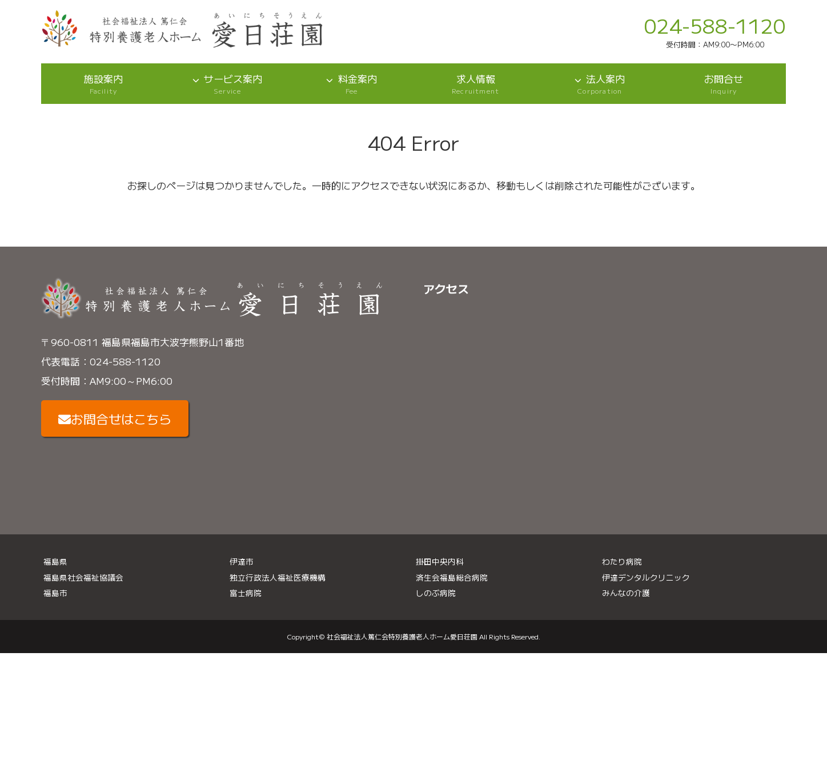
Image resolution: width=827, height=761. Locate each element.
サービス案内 (228, 83)
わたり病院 (622, 561)
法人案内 (599, 83)
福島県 (55, 561)
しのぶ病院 (436, 592)
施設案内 (103, 83)
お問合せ (723, 83)
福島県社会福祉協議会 (83, 577)
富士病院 (246, 592)
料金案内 (352, 83)
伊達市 (242, 561)
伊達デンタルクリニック (646, 577)
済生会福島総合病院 (452, 577)
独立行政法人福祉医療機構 (278, 577)
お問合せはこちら (114, 418)
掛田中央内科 (440, 561)
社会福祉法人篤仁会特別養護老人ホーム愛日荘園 (402, 636)
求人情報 (475, 83)
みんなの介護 (626, 592)
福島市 (55, 592)
